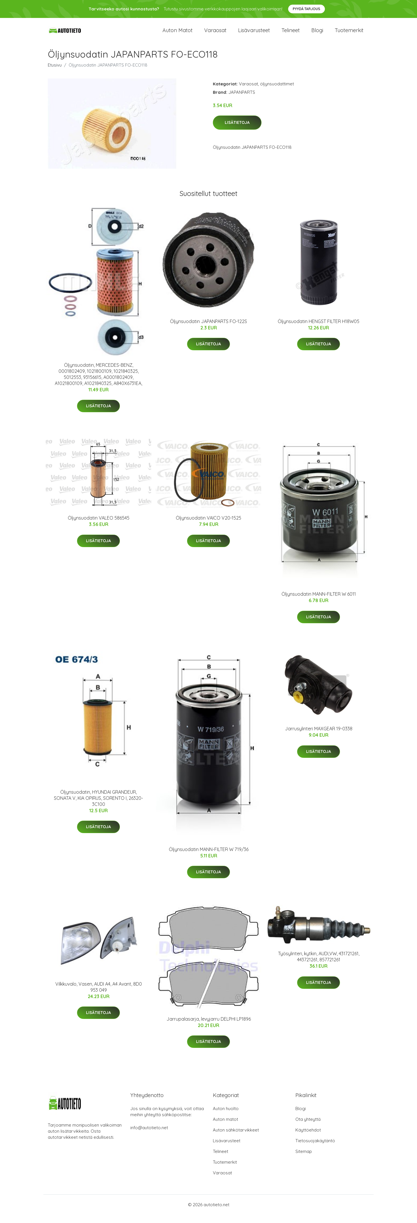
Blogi (317, 34)
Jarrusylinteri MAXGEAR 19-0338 (318, 737)
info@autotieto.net (149, 1136)
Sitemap (303, 1160)
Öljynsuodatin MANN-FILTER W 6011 (318, 603)
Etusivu (55, 73)
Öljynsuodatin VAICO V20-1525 (208, 526)
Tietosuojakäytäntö (315, 1149)
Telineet (290, 34)
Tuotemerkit (349, 34)
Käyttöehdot (308, 1138)
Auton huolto (226, 1117)
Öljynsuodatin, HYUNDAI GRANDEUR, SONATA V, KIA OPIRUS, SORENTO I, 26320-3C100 (98, 806)
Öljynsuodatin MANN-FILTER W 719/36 (208, 858)
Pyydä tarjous (306, 9)
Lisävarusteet (254, 34)
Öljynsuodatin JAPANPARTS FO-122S (208, 330)
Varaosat (215, 34)
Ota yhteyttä (308, 1127)
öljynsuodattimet (277, 92)
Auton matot (177, 34)
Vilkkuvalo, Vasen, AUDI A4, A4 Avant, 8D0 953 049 (98, 995)
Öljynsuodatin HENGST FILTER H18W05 (318, 330)
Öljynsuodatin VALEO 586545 (98, 526)
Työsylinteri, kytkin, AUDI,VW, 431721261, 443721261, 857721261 (318, 965)
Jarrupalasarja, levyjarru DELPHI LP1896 (209, 1027)
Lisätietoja (237, 131)
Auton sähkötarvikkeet (236, 1138)
